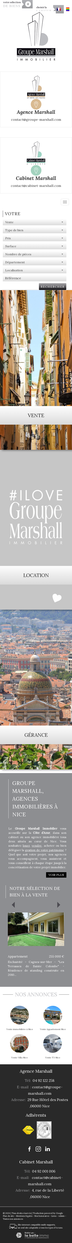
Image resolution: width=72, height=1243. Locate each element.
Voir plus (56, 875)
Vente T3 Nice (52, 1057)
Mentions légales (24, 1216)
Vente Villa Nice (19, 1057)
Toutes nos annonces (13, 1219)
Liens (53, 1216)
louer (26, 845)
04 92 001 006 (43, 1171)
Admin (61, 1216)
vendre (37, 845)
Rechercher (53, 286)
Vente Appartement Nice (53, 1029)
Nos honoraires (41, 1216)
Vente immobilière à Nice (19, 1029)
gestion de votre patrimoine (44, 850)
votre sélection (12, 4)
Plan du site (8, 1216)
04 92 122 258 (43, 1080)
